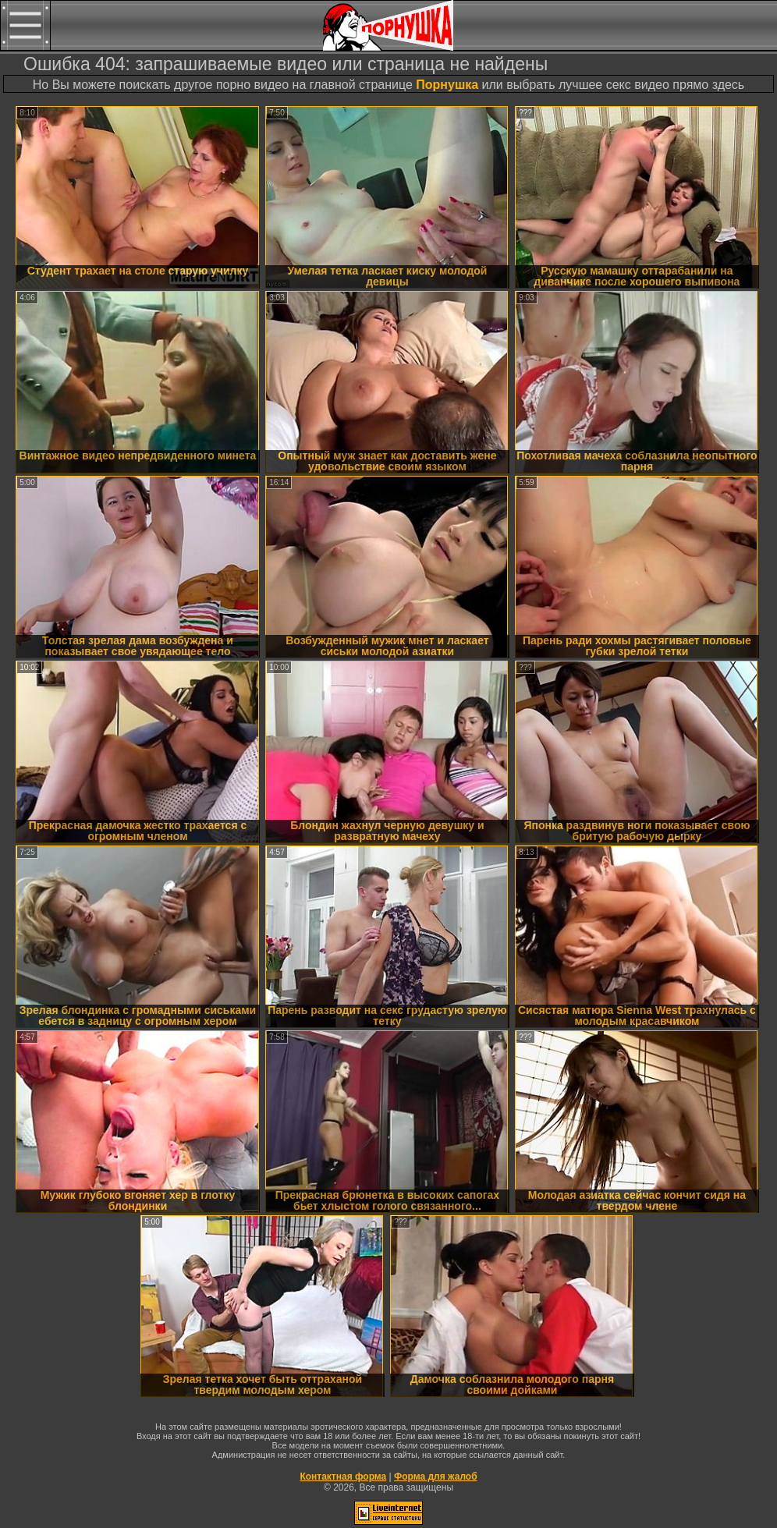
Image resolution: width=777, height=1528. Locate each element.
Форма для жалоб (435, 1476)
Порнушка (447, 84)
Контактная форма (343, 1476)
